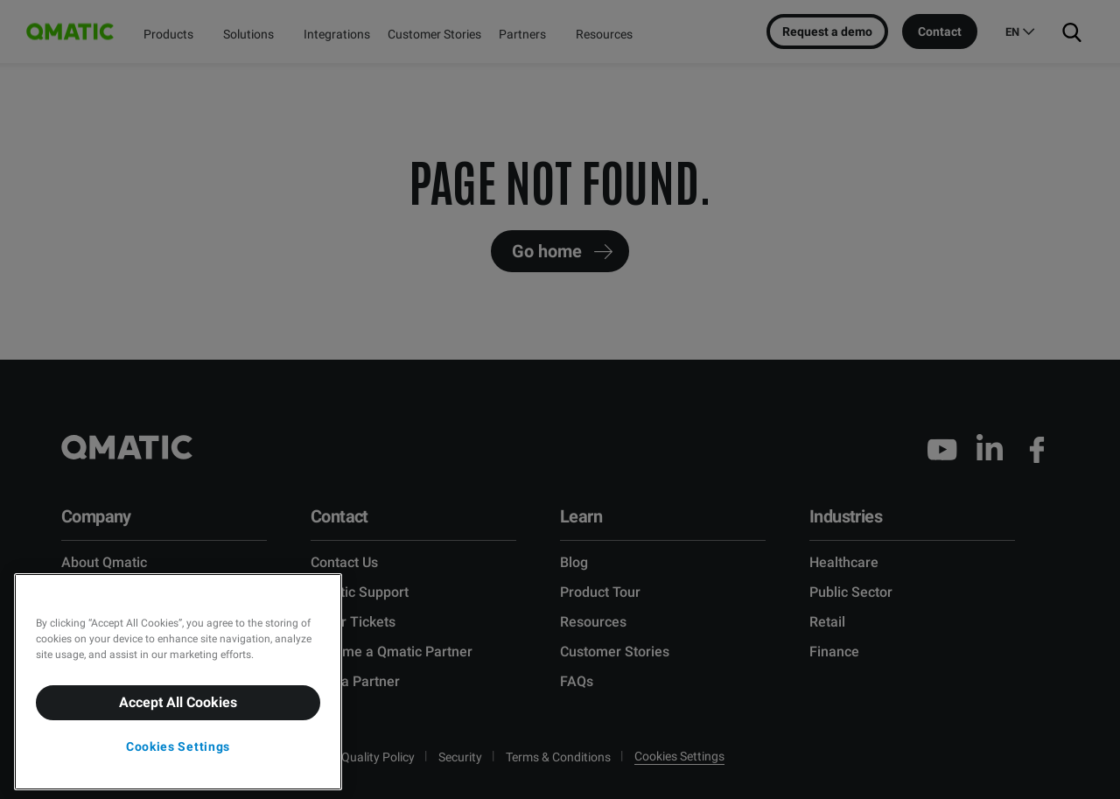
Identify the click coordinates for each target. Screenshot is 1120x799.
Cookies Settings (178, 746)
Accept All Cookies (178, 702)
